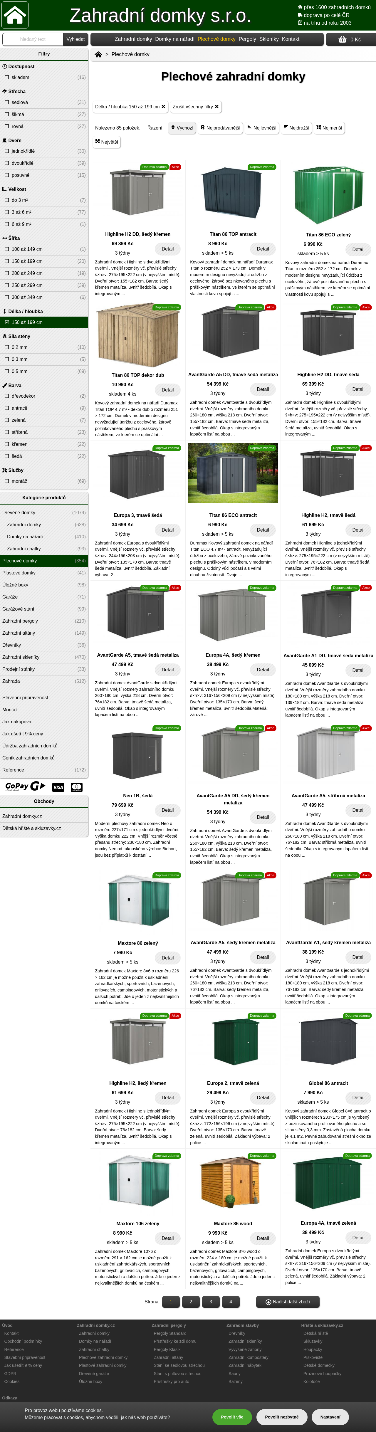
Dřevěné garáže (94, 1373)
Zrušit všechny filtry (196, 106)
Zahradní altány (168, 1357)
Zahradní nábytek (245, 1365)
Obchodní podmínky (23, 1341)
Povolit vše (232, 1417)
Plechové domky (131, 54)
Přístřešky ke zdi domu (175, 1341)
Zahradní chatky (94, 1349)
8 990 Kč (217, 243)
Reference (14, 1349)
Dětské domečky (319, 1365)
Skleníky (269, 39)
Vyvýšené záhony (245, 1349)
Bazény (236, 1381)
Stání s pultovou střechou (178, 1373)
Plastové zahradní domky (103, 1365)
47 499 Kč (123, 664)
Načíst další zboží (288, 1302)
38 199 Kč (313, 951)
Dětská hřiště (315, 1333)
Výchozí (182, 127)
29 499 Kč (218, 1092)
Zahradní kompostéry (248, 1357)
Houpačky (312, 1349)
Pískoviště (313, 1357)
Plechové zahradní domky (103, 1357)
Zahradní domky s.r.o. (160, 15)
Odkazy (9, 1398)
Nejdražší (296, 127)
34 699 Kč (123, 524)
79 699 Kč (123, 805)
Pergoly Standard (170, 1333)
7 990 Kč (122, 952)
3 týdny (122, 253)
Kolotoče (311, 1381)
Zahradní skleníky (245, 1341)
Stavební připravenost (24, 1357)
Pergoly (247, 39)
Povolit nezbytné (281, 1417)
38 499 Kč (218, 664)
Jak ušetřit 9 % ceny (23, 1365)
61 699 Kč (313, 524)
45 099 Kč (313, 665)
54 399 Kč (218, 383)
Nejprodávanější (220, 127)
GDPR (10, 1373)
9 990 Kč (217, 1233)
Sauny (235, 1373)
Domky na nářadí (174, 39)
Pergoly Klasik (167, 1349)
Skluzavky (313, 1341)
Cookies (11, 1381)
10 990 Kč (123, 384)
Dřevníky (237, 1333)
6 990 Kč (313, 244)
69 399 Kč (123, 243)
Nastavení (330, 1417)
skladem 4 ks (122, 393)
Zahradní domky (133, 39)
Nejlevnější (261, 127)
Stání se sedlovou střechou (179, 1365)
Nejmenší (329, 127)
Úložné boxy (90, 1381)
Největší (106, 141)
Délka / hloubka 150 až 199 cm (130, 106)
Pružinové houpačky (322, 1373)
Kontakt (291, 39)
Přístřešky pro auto (171, 1381)
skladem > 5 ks (218, 253)
